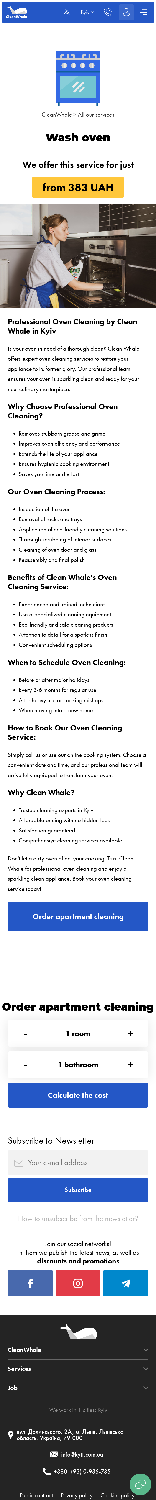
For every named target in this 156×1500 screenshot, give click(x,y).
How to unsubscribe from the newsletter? (78, 1218)
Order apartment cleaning (78, 916)
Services (19, 1369)
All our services (96, 114)
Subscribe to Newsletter (51, 1140)
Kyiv (102, 1409)
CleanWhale (57, 114)
